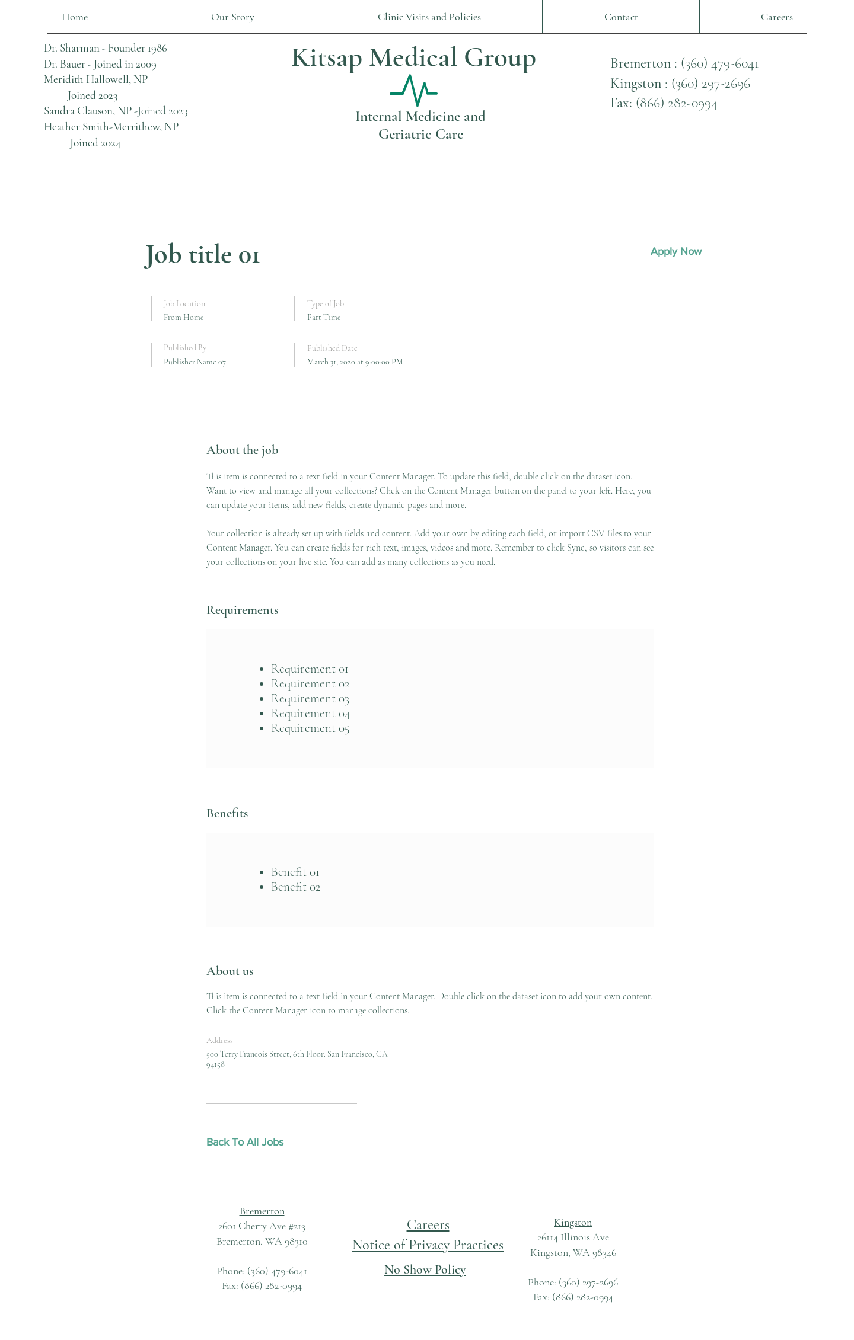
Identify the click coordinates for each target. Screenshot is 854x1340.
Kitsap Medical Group (413, 56)
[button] (675, 251)
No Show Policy (425, 1269)
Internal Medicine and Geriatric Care (420, 125)
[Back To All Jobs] (248, 1142)
